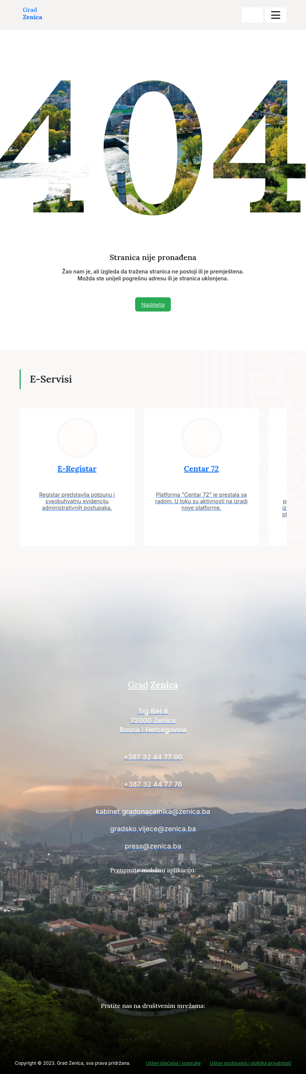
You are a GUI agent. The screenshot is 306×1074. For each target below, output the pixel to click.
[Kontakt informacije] (153, 722)
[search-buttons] (252, 15)
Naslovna (153, 304)
